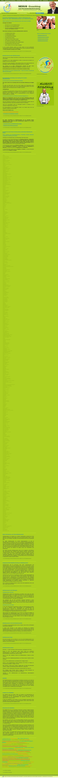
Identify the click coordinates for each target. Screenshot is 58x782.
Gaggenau (4, 264)
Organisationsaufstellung (8, 759)
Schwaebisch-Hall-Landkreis (7, 453)
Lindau (4, 345)
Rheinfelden (4, 426)
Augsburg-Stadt (5, 171)
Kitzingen (4, 320)
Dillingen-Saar (5, 223)
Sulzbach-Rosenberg (6, 478)
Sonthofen (4, 467)
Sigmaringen (5, 462)
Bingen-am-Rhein (5, 197)
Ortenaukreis (5, 403)
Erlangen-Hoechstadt (6, 238)
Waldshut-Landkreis (6, 504)
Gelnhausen (5, 268)
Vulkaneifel (4, 498)
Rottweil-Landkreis (5, 442)
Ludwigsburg (5, 348)
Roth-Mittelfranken (5, 439)
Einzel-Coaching (22, 754)
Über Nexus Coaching (5, 13)
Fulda (3, 263)
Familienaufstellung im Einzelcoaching (10, 753)
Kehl (3, 315)
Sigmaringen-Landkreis (6, 463)
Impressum (26, 10)
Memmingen (5, 363)
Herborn (4, 290)
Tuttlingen (4, 487)
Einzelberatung (27, 761)
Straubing (4, 472)
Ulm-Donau (4, 490)
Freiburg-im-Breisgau (6, 251)
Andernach (4, 165)
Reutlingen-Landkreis (6, 425)
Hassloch (4, 282)
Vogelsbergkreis (5, 497)
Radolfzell (4, 415)
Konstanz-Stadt (5, 325)
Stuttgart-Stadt (5, 476)
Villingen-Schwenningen (6, 496)
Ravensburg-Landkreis (6, 419)
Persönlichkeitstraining (15, 760)
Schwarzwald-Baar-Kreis (6, 456)
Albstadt (4, 159)
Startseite (4, 15)
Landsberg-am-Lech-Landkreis (7, 334)
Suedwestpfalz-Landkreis (6, 477)
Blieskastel (4, 199)
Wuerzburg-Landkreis (6, 526)
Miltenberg (4, 368)
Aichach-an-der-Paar (6, 157)
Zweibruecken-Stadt (6, 530)
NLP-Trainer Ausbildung (16, 743)
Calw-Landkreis (5, 209)
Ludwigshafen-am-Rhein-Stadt (7, 350)
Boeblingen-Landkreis (6, 202)
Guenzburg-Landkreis (6, 280)
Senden (4, 461)
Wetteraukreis (5, 517)
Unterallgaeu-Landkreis (6, 491)
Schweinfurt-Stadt (5, 459)
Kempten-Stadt (5, 318)
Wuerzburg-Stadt (5, 527)
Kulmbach (4, 328)
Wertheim (4, 515)
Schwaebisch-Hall (5, 452)
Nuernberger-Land (5, 392)
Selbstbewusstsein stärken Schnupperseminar (9, 751)
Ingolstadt (4, 304)
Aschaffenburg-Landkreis (6, 168)
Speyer (4, 468)
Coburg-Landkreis (5, 212)
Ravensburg (5, 418)
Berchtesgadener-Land (6, 192)
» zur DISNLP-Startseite (18, 739)
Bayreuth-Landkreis (6, 190)
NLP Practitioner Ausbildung (16, 744)
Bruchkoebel (5, 204)
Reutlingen (4, 424)
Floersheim (4, 244)
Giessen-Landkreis (6, 274)
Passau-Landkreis (5, 407)
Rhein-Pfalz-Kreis (5, 430)
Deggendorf (4, 219)
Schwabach (4, 450)
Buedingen (4, 206)
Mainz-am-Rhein (5, 356)
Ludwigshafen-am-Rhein (6, 351)
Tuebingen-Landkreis (6, 486)
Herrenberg (4, 291)
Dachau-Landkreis (5, 215)
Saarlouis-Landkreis (6, 445)
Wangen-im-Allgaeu (6, 505)
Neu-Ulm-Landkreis (6, 389)
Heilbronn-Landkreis (6, 288)
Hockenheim (5, 295)
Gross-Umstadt (5, 279)
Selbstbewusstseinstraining (9, 750)
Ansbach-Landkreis (6, 166)
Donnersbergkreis (5, 227)
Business (21, 755)
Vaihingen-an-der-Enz (6, 493)
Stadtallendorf (5, 469)
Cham (4, 210)
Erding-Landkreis (5, 236)
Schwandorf (4, 455)
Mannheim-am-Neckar (6, 358)
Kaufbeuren (4, 313)
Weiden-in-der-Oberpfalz (6, 507)
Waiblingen (4, 499)
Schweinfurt (4, 457)
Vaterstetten (4, 494)
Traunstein (4, 481)
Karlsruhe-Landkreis (6, 309)
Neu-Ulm (4, 388)
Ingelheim (4, 303)
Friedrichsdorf (5, 257)
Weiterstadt (4, 513)
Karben (4, 308)
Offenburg (4, 402)
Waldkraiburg (5, 502)
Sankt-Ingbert (5, 447)
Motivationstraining (5, 748)
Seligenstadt (5, 460)
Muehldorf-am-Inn (5, 371)
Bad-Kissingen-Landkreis (6, 178)
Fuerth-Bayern (5, 261)
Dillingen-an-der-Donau (6, 222)
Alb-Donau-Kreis (5, 158)
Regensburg (5, 420)
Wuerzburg (4, 525)
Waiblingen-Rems (5, 500)
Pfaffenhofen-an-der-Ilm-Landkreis (8, 410)
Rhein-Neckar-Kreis (6, 429)
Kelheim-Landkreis (5, 316)
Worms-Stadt (5, 524)
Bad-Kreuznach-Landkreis (7, 179)
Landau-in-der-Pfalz (6, 333)
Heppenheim (5, 289)
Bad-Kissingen (5, 177)
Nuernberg (4, 391)
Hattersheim (5, 283)
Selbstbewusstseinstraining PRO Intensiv (8, 747)
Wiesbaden (4, 518)
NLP (10, 743)
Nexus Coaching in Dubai (13, 764)
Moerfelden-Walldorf (6, 369)
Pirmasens (4, 413)
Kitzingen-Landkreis (6, 321)
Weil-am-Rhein (5, 508)
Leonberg (4, 340)
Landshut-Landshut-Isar (6, 335)
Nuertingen (4, 394)
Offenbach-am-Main (6, 400)
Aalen (4, 154)
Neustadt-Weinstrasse (6, 387)
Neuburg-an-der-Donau (6, 378)
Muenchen (4, 373)
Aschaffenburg (5, 167)
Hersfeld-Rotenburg (6, 292)
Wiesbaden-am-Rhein (6, 519)
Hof (3, 296)
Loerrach (4, 346)
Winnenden (4, 522)
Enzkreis (4, 234)
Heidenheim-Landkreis (6, 286)
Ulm (3, 489)
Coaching (28, 752)
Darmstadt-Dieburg (6, 217)
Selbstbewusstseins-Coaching (20, 752)
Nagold (4, 375)
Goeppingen (5, 275)
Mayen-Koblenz (5, 362)
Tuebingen (4, 485)
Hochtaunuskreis (5, 294)
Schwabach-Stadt (5, 451)
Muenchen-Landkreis (6, 374)
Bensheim (4, 191)
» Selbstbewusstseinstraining (24, 750)
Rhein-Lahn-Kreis (5, 428)
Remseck (4, 423)
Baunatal (4, 188)
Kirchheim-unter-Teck (6, 319)
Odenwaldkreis (5, 398)
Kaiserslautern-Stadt (6, 307)
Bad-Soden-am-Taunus (6, 183)
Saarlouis (4, 444)
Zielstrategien (5, 765)
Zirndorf (4, 528)
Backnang (4, 172)
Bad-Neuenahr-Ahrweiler (6, 182)
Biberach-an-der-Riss (6, 195)
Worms (4, 523)
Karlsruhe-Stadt (5, 310)
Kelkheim (4, 317)
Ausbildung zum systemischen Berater (15, 761)
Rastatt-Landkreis (5, 417)
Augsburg (4, 170)
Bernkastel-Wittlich (5, 194)
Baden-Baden (5, 175)
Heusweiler (4, 293)
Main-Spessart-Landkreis (6, 353)
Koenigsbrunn (5, 323)
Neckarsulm (4, 377)
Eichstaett (4, 230)
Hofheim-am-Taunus (6, 297)
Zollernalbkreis (5, 529)
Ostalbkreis (4, 404)
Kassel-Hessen (5, 312)
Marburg (4, 361)
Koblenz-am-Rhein (5, 322)
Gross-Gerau (5, 277)
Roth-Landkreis (5, 438)
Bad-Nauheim (5, 181)
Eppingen (4, 235)
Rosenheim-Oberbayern (6, 436)
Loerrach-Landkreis (6, 347)
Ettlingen (4, 242)
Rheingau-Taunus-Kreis (6, 427)
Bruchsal (4, 205)
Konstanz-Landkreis (6, 324)
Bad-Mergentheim (5, 180)
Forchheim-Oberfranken (6, 246)
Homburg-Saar (5, 300)
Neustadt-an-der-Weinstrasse (7, 386)
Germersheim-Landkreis (6, 271)
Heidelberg (4, 284)
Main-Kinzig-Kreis (5, 352)
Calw (3, 208)
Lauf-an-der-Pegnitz (6, 337)
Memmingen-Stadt (5, 364)
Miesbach (4, 367)
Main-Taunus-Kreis (6, 354)
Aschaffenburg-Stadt (6, 169)
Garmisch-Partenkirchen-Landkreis (8, 266)
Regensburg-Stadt (5, 422)
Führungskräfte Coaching (11, 742)
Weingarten (4, 510)
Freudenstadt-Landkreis (6, 254)
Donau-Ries (4, 226)
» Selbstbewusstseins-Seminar (19, 748)
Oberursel (4, 397)
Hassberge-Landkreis (6, 281)
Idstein (4, 302)
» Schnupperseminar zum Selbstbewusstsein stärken (13, 763)
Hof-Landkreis (5, 298)
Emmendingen (5, 232)
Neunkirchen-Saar (5, 381)
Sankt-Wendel (5, 448)
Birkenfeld (4, 198)
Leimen (4, 338)
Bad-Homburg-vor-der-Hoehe (7, 176)
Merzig (4, 365)
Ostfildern (4, 406)
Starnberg (4, 470)
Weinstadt (4, 512)
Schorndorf (4, 449)
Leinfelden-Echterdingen (6, 339)
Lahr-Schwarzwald (5, 331)
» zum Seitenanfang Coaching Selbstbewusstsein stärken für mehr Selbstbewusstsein (17, 51)
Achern (4, 155)
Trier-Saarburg (5, 484)
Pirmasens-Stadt (5, 414)
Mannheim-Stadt (5, 360)
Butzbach (4, 207)
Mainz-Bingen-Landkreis (6, 357)
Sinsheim (4, 466)
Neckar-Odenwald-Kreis (6, 376)
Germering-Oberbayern (6, 269)
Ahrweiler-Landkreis (6, 156)
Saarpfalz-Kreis (5, 446)
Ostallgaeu (4, 405)
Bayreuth (4, 189)
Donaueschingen (5, 225)
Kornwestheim (5, 326)
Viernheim (4, 495)
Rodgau (4, 433)
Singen (4, 464)
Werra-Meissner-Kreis (6, 514)
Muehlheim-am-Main (6, 372)
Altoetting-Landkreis (6, 161)
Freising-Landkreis (5, 252)
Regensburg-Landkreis (6, 421)
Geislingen (4, 267)
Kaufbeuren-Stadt (5, 314)
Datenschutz (33, 10)
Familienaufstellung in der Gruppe (8, 752)
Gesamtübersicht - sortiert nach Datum (24, 747)
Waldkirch (4, 501)
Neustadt (4, 383)
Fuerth (4, 260)
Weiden (4, 506)
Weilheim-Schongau (6, 509)
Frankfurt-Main (5, 249)
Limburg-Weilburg (5, 344)
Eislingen (4, 231)
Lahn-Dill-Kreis (5, 330)
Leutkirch (4, 341)
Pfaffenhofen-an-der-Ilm (6, 409)
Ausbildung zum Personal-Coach (13, 741)
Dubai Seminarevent (22, 764)
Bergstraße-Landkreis (6, 193)
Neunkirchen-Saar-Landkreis (7, 382)
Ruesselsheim (5, 443)
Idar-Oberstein (5, 301)
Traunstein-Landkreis (6, 482)
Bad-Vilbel (4, 185)
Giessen (4, 273)
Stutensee (4, 474)
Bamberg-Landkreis (6, 187)
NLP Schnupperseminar (21, 742)
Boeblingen (4, 201)
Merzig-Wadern (5, 366)
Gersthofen (4, 272)
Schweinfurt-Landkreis (6, 458)
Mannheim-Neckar (5, 359)
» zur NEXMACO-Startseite (22, 757)
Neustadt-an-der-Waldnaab (7, 385)
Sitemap (40, 10)
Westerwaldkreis (5, 516)
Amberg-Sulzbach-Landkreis (7, 164)
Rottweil (4, 441)
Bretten (4, 203)
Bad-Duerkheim (5, 173)
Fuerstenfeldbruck (5, 259)
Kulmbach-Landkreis (6, 329)
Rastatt (4, 416)
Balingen (4, 186)
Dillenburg (4, 221)
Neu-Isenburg (5, 379)
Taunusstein (4, 479)
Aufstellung (11, 748)
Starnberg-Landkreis (6, 471)
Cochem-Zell (5, 213)
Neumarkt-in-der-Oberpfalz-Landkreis (8, 380)
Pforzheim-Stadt (5, 411)
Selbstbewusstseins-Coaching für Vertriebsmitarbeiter (16, 756)
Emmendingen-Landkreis (6, 233)
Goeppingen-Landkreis (6, 276)
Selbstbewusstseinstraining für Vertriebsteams (14, 746)
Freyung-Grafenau (5, 255)
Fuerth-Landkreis (5, 262)
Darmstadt (4, 216)
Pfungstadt (4, 412)
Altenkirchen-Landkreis (6, 160)
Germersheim (5, 270)
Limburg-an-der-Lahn (6, 343)
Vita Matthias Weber (13, 13)
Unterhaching (5, 492)
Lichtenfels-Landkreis (6, 342)
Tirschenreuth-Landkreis (6, 480)
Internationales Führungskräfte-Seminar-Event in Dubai (19, 766)
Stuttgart (4, 475)
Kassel (4, 311)
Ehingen (4, 229)
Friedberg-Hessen (5, 256)
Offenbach (4, 399)
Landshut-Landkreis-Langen (7, 336)
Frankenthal (4, 247)
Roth (3, 437)
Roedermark (5, 434)
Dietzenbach (5, 220)
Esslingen (4, 240)
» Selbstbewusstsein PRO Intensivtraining (16, 765)
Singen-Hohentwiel (6, 465)
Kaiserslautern (5, 305)
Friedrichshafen (5, 258)
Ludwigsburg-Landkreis (6, 349)
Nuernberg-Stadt (5, 393)
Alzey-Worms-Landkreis (6, 162)
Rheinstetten (5, 431)
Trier (3, 483)
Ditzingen (4, 224)
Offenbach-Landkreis (6, 401)
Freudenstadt (5, 253)
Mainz (4, 355)
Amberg (4, 163)
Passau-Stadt (5, 408)
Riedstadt (4, 432)
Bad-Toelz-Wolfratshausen (7, 184)
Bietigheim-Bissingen (6, 196)
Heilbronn (4, 287)
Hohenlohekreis (5, 299)
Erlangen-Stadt (5, 239)
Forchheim (4, 245)
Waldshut (4, 503)
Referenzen (38, 13)
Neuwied (4, 390)
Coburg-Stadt (5, 211)
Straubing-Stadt (5, 473)
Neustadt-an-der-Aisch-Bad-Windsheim (9, 384)
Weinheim (4, 511)
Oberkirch (4, 395)
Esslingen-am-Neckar (6, 241)
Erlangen (4, 237)
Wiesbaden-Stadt (5, 521)
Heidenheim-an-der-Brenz (7, 285)
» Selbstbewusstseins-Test (6, 738)
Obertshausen (5, 396)
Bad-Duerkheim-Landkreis (7, 174)
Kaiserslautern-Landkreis (6, 306)
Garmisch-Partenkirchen (6, 265)
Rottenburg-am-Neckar (6, 440)
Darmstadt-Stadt (5, 218)
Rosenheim (4, 435)
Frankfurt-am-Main (5, 248)
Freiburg (4, 250)
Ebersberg (4, 228)
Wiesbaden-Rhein (5, 520)
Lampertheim (5, 332)
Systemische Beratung (14, 738)
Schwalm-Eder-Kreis (6, 454)
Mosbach (4, 370)
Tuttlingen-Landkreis (6, 488)
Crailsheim (4, 214)
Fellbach (4, 243)
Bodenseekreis (5, 200)
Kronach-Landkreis (6, 327)
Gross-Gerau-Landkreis (6, 278)
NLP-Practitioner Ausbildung (23, 751)
